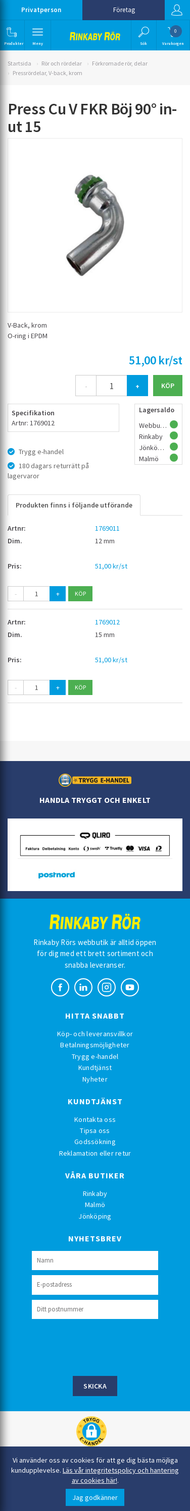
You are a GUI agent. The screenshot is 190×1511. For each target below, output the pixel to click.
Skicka (95, 1386)
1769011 (107, 528)
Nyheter (95, 1079)
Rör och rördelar (61, 63)
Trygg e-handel (95, 1056)
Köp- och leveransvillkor (95, 1033)
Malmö (95, 1204)
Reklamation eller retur (95, 1153)
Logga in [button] (176, 10)
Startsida (19, 63)
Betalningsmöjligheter (94, 1044)
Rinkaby (95, 1193)
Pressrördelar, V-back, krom (47, 73)
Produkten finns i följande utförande (74, 505)
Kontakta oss (95, 1119)
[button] (11, 35)
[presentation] (108, 1346)
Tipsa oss (95, 1130)
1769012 (107, 621)
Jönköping (94, 1216)
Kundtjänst (95, 1067)
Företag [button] (124, 10)
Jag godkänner (95, 1497)
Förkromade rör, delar (120, 63)
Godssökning (95, 1141)
